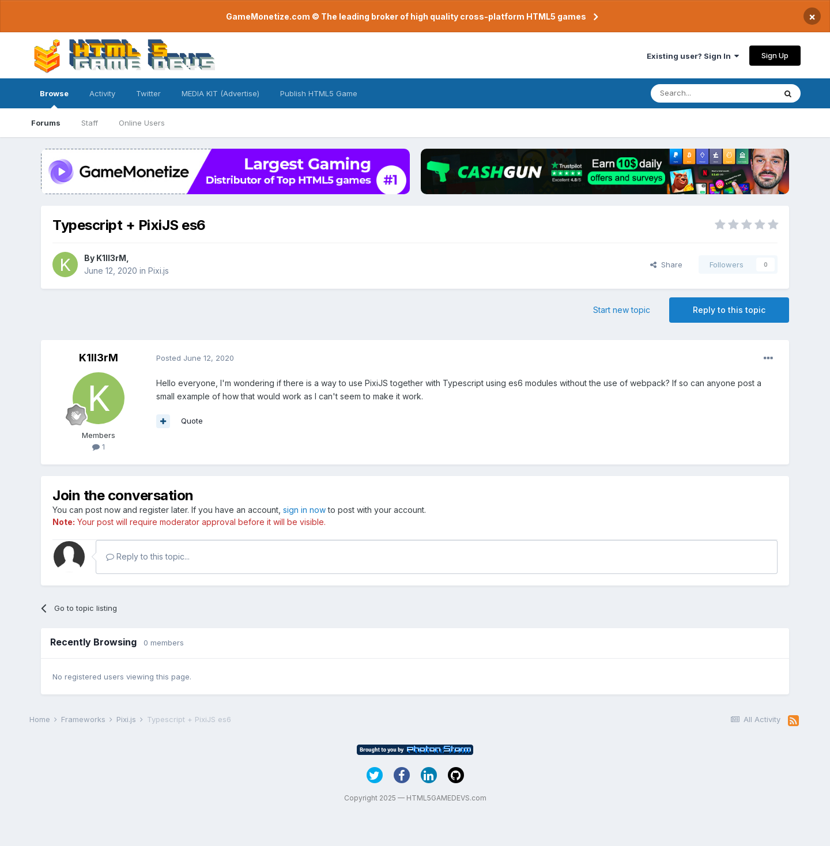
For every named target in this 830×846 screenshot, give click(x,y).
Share (666, 264)
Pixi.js (158, 270)
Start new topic (621, 310)
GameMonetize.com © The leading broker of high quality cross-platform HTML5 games (406, 16)
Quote (192, 420)
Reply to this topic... (148, 556)
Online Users (142, 122)
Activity (102, 93)
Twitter (148, 93)
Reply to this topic (729, 310)
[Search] (713, 93)
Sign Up (774, 55)
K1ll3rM (111, 258)
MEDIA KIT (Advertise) (220, 93)
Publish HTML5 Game (318, 93)
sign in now (304, 510)
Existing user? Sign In (693, 56)
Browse (54, 98)
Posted (195, 357)
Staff (89, 122)
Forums (46, 122)
